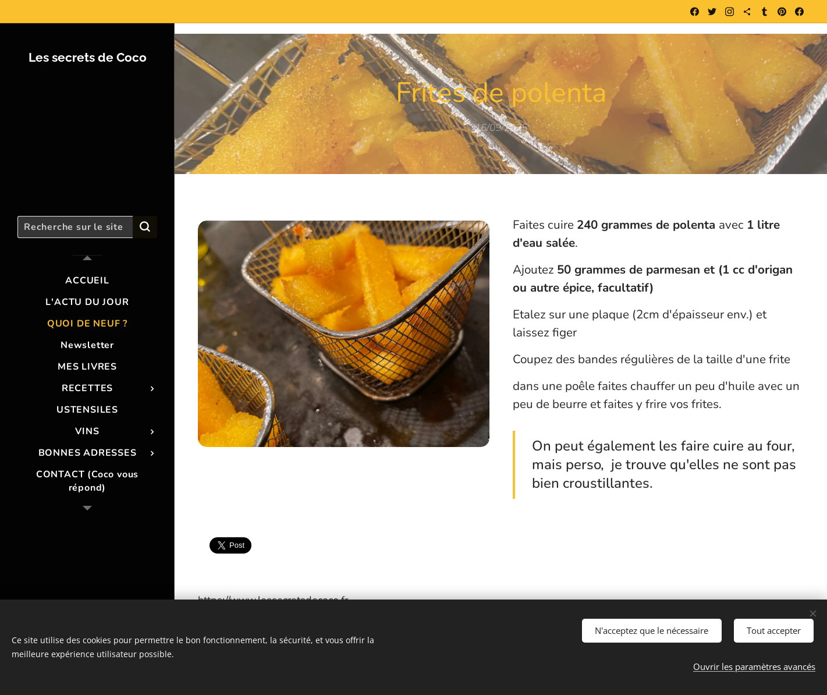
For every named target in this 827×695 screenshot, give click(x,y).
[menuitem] (87, 281)
